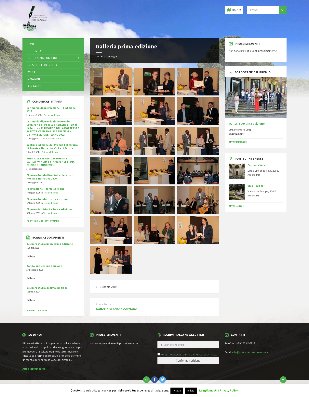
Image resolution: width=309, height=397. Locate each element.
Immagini (112, 56)
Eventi (31, 72)
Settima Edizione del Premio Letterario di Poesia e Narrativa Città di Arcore (52, 146)
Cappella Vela (256, 165)
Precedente (103, 304)
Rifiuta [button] (190, 390)
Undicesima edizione (42, 58)
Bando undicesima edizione (44, 266)
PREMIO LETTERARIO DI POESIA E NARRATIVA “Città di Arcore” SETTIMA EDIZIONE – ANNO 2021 (50, 162)
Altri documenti (36, 310)
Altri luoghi (236, 206)
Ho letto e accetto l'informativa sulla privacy (189, 354)
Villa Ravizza (255, 186)
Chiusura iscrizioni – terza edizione (49, 209)
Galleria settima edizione (247, 123)
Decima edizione (52, 115)
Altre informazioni (34, 368)
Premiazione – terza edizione (45, 189)
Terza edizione (50, 192)
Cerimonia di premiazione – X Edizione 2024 (51, 109)
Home (99, 56)
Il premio (33, 51)
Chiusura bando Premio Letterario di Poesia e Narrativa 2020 (50, 176)
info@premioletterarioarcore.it (250, 352)
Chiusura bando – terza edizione (47, 199)
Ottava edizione (52, 138)
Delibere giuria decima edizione (47, 288)
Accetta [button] (177, 390)
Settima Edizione (50, 152)
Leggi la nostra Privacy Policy (218, 390)
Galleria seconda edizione (116, 309)
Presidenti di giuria (41, 65)
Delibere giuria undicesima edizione (49, 244)
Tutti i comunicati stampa (42, 220)
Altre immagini (238, 142)
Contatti (33, 86)
